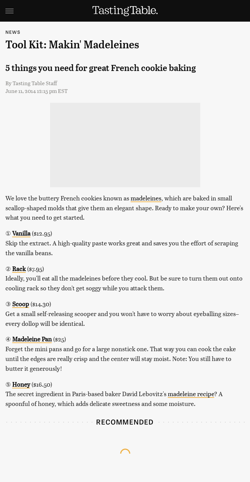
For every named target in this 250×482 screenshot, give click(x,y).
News (12, 32)
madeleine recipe (191, 393)
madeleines (146, 198)
